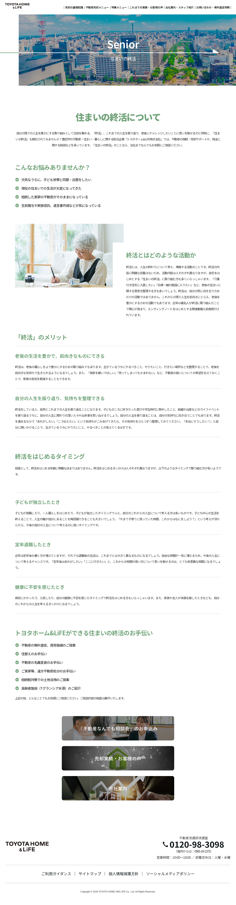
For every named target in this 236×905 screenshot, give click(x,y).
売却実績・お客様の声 (118, 758)
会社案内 (118, 788)
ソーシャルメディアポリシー (170, 873)
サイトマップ (90, 873)
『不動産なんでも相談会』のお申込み (118, 728)
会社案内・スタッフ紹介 (179, 7)
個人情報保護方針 (124, 873)
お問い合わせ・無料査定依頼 (213, 7)
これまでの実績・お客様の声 (146, 7)
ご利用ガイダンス (56, 873)
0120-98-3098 (193, 844)
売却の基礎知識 (74, 7)
